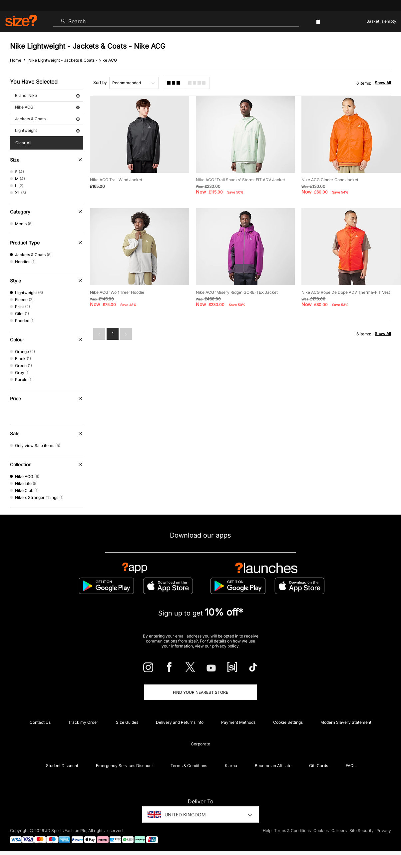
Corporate (200, 743)
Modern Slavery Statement (345, 722)
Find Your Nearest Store (200, 692)
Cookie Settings (288, 722)
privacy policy (225, 645)
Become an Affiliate (273, 765)
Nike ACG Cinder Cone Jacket (329, 179)
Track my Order (83, 722)
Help (267, 830)
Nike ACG (47, 107)
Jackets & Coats (47, 118)
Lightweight (47, 130)
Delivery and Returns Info (179, 722)
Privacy (383, 830)
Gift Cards (318, 765)
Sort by (100, 82)
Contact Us (40, 722)
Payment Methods (238, 722)
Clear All (23, 142)
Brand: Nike (47, 95)
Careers (339, 830)
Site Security (361, 830)
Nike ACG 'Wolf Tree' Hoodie (117, 292)
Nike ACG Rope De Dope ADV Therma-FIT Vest (345, 292)
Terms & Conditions (189, 765)
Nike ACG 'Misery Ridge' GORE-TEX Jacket (237, 292)
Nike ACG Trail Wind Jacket (116, 179)
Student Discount (62, 765)
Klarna (231, 765)
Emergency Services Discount (124, 765)
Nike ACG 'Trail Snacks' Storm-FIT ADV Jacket (240, 179)
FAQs (350, 765)
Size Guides (127, 722)
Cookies (321, 830)
